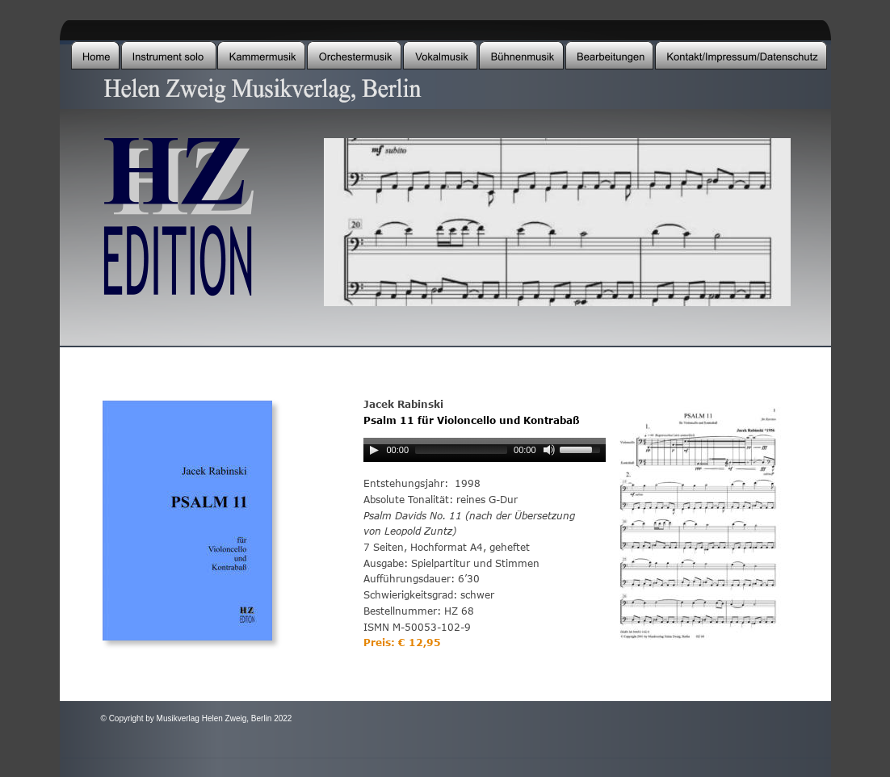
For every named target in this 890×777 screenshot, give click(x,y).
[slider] (461, 450)
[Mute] (549, 449)
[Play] (373, 449)
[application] (484, 453)
